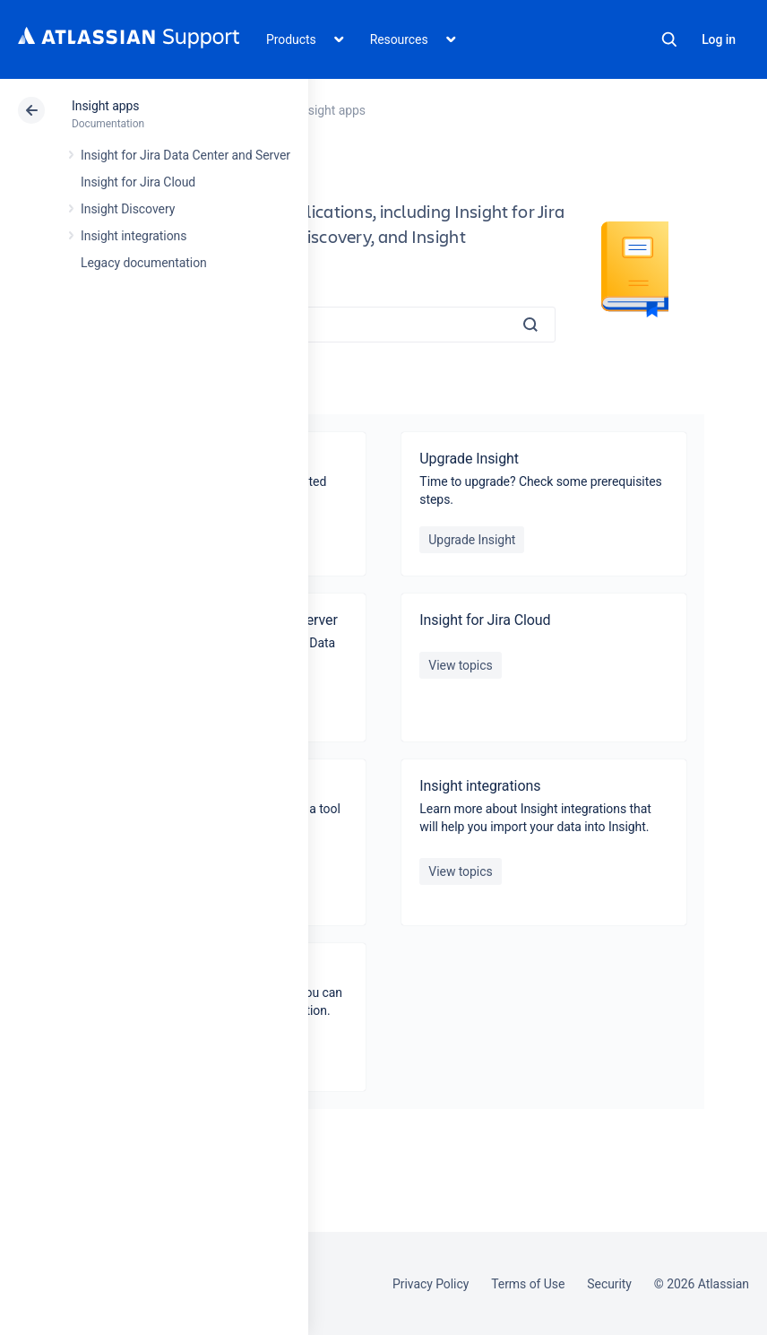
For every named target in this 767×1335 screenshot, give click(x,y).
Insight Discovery (128, 209)
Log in (719, 39)
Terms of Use (527, 1284)
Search (669, 39)
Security (609, 1284)
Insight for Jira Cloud (138, 182)
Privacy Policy (430, 1284)
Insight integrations (133, 236)
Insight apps (106, 106)
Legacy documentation (144, 263)
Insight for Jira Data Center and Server (185, 155)
